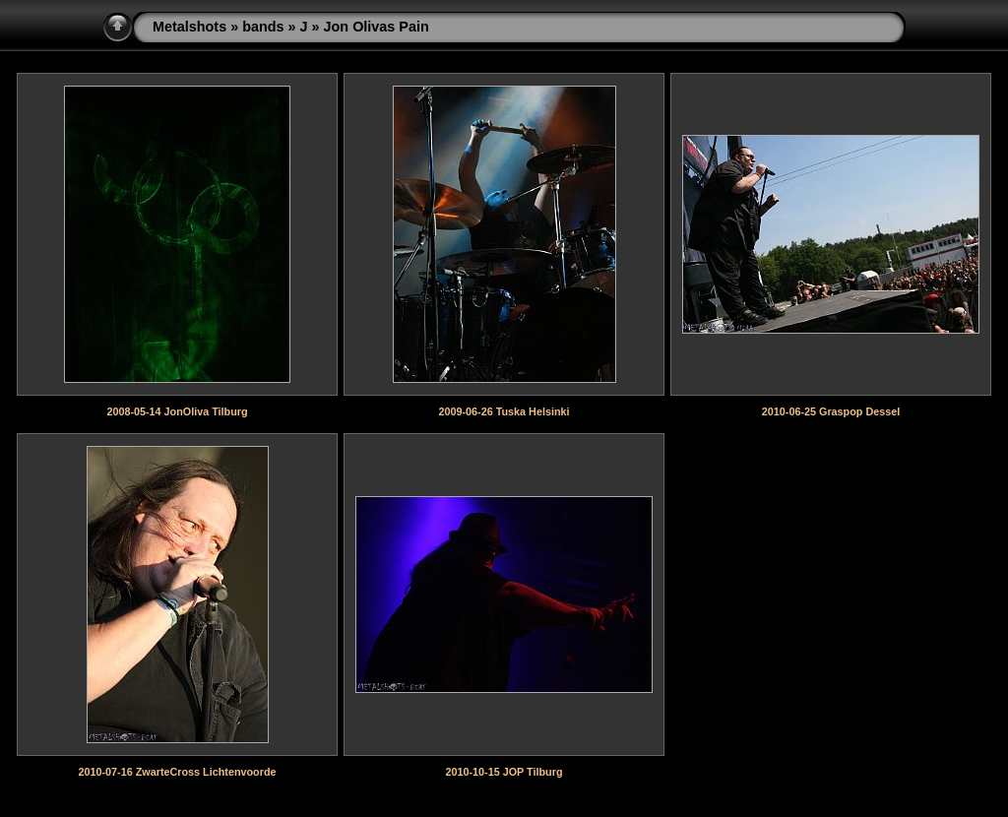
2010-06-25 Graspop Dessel (831, 411)
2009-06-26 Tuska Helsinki (503, 411)
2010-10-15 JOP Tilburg (503, 772)
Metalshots (189, 26)
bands (263, 26)
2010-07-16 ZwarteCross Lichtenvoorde (177, 772)
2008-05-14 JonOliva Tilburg (176, 411)
